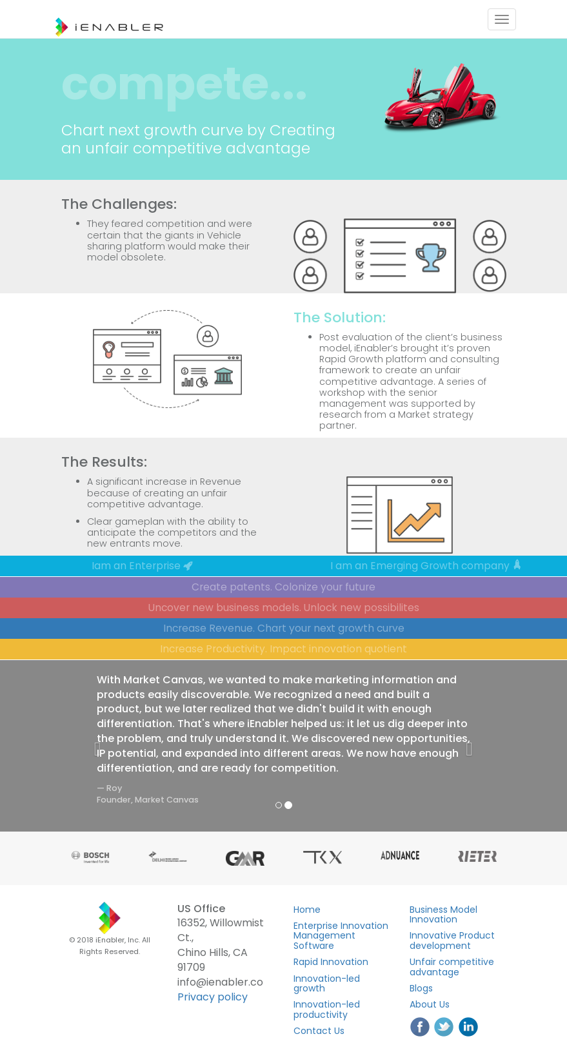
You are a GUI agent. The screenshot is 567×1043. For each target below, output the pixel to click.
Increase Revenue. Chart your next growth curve (283, 628)
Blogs (421, 988)
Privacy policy (212, 996)
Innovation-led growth (326, 983)
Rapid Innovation (330, 961)
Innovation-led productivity (326, 1009)
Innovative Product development (452, 940)
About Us (430, 1004)
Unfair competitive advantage (452, 966)
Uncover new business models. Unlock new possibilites (283, 607)
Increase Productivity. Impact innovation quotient (283, 649)
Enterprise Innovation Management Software (340, 935)
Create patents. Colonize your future (283, 587)
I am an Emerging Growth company (426, 565)
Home (307, 909)
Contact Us (318, 1030)
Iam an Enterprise (142, 565)
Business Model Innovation (443, 914)
